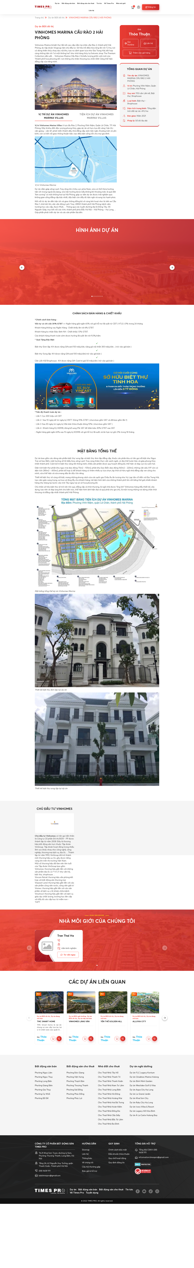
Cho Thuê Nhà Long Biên (109, 1156)
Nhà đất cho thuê (109, 1133)
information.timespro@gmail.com (154, 1224)
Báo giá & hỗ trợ (89, 1238)
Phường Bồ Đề (41, 1165)
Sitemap (85, 1216)
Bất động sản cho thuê (85, 3)
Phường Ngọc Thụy (44, 1143)
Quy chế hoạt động (117, 1225)
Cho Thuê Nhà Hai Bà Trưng (111, 1169)
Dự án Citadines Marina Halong (144, 1143)
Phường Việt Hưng (75, 1143)
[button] (21, 333)
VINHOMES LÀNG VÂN (79, 1088)
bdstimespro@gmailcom (49, 1242)
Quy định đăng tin (116, 1229)
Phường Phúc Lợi (74, 1165)
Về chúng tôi (87, 1229)
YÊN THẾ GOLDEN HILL (111, 1088)
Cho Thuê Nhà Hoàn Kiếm (110, 1173)
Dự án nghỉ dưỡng (141, 1133)
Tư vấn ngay (68, 1021)
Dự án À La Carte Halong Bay (143, 1182)
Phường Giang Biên (44, 1152)
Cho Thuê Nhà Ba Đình (108, 1190)
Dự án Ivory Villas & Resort (142, 1173)
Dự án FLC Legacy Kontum (142, 1139)
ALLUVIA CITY (139, 1088)
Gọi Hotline (129, 109)
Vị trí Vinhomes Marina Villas (48, 192)
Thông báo (87, 1225)
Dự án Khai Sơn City (139, 1165)
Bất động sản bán (68, 3)
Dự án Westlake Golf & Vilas (143, 1152)
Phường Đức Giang (75, 1139)
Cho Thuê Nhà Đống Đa (109, 1178)
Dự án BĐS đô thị (56, 84)
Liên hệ (91, 10)
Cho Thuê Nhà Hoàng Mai (110, 1165)
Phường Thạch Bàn (75, 1148)
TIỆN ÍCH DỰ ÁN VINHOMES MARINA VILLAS (96, 183)
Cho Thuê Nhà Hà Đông (109, 1160)
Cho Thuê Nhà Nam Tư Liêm (111, 1152)
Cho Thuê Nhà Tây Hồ (108, 1139)
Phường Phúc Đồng (75, 1160)
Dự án (57, 3)
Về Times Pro (109, 3)
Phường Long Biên (43, 1148)
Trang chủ (39, 84)
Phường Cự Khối (42, 1160)
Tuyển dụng (92, 1259)
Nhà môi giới (121, 3)
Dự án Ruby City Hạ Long (141, 1169)
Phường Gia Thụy (43, 1156)
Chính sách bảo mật (117, 1216)
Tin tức (99, 3)
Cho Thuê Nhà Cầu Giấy (109, 1182)
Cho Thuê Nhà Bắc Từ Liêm (110, 1186)
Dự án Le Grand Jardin (140, 1160)
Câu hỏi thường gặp (91, 1233)
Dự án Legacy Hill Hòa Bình (142, 1178)
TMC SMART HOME (46, 1088)
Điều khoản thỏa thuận (119, 1220)
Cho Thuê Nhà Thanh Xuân (110, 1148)
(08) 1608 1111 (45, 1237)
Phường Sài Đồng (74, 1156)
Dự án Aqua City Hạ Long (141, 1156)
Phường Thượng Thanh (77, 1152)
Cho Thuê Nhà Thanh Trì (109, 1143)
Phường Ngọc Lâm (43, 1139)
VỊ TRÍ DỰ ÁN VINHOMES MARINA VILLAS (53, 183)
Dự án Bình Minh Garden (141, 1148)
